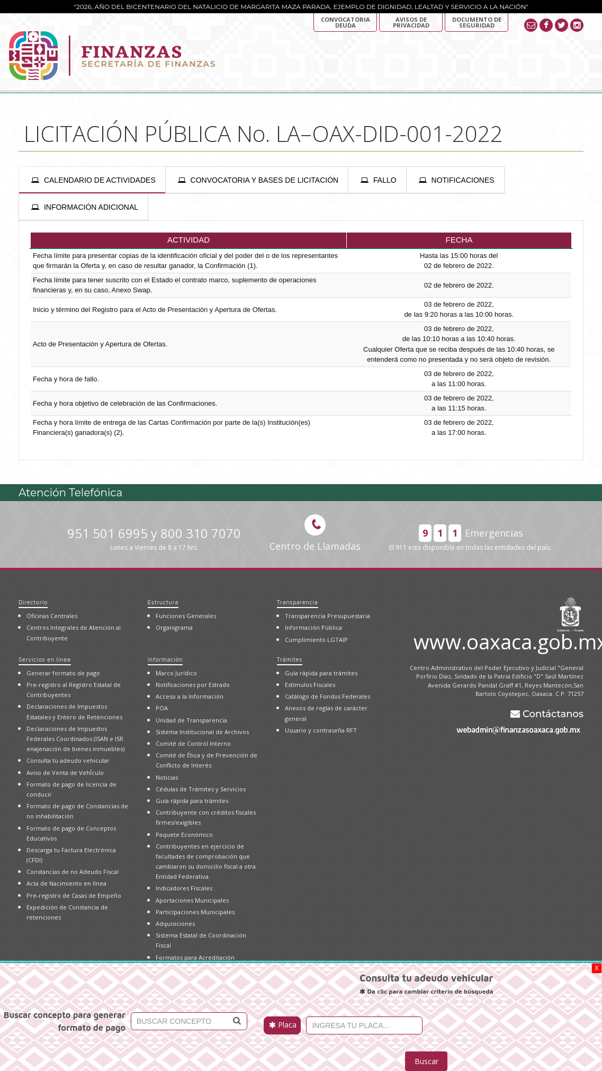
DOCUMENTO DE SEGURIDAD (476, 22)
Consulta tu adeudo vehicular (68, 760)
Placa (282, 1025)
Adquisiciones (175, 923)
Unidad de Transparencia (191, 720)
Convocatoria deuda (345, 22)
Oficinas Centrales (51, 616)
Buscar (426, 1061)
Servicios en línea (45, 659)
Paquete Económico (184, 834)
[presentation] (92, 180)
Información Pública (313, 627)
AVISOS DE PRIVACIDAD (411, 22)
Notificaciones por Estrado (193, 685)
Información (165, 659)
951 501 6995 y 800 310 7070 (154, 538)
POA (162, 708)
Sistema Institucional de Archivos (202, 732)
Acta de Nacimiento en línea (66, 883)
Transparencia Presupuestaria (327, 616)
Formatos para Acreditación (195, 957)
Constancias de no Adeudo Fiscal (72, 872)
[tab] (92, 180)
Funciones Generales (186, 616)
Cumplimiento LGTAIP (316, 640)
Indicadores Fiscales (184, 888)
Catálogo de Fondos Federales (327, 696)
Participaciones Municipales (195, 912)
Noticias (167, 777)
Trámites (289, 659)
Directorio (33, 602)
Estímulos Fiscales (310, 685)
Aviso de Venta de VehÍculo (65, 773)
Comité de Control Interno (193, 743)
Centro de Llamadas (315, 533)
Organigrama (174, 627)
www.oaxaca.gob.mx (498, 639)
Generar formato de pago (63, 673)
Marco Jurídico (176, 673)
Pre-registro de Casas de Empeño (73, 895)
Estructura (163, 602)
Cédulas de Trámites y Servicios (201, 789)
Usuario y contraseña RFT (321, 730)
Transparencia (297, 602)
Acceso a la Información (189, 696)
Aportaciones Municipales (192, 900)
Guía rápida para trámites (192, 801)
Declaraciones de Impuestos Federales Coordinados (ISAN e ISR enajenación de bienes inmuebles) (75, 739)
